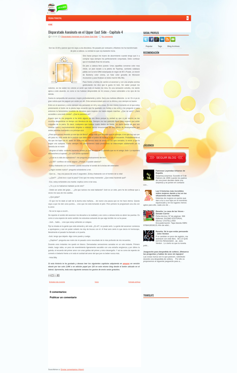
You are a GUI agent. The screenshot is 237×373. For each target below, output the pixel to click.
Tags (160, 46)
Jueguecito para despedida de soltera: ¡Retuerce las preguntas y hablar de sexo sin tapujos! (166, 253)
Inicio (97, 282)
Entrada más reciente (57, 282)
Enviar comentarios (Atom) (72, 369)
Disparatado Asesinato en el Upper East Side (79, 37)
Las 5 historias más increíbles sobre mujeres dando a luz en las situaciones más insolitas (171, 193)
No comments (107, 37)
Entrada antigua (134, 282)
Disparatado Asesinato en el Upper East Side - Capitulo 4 (85, 32)
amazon (126, 264)
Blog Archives (173, 46)
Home (50, 24)
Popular (149, 46)
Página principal (55, 18)
